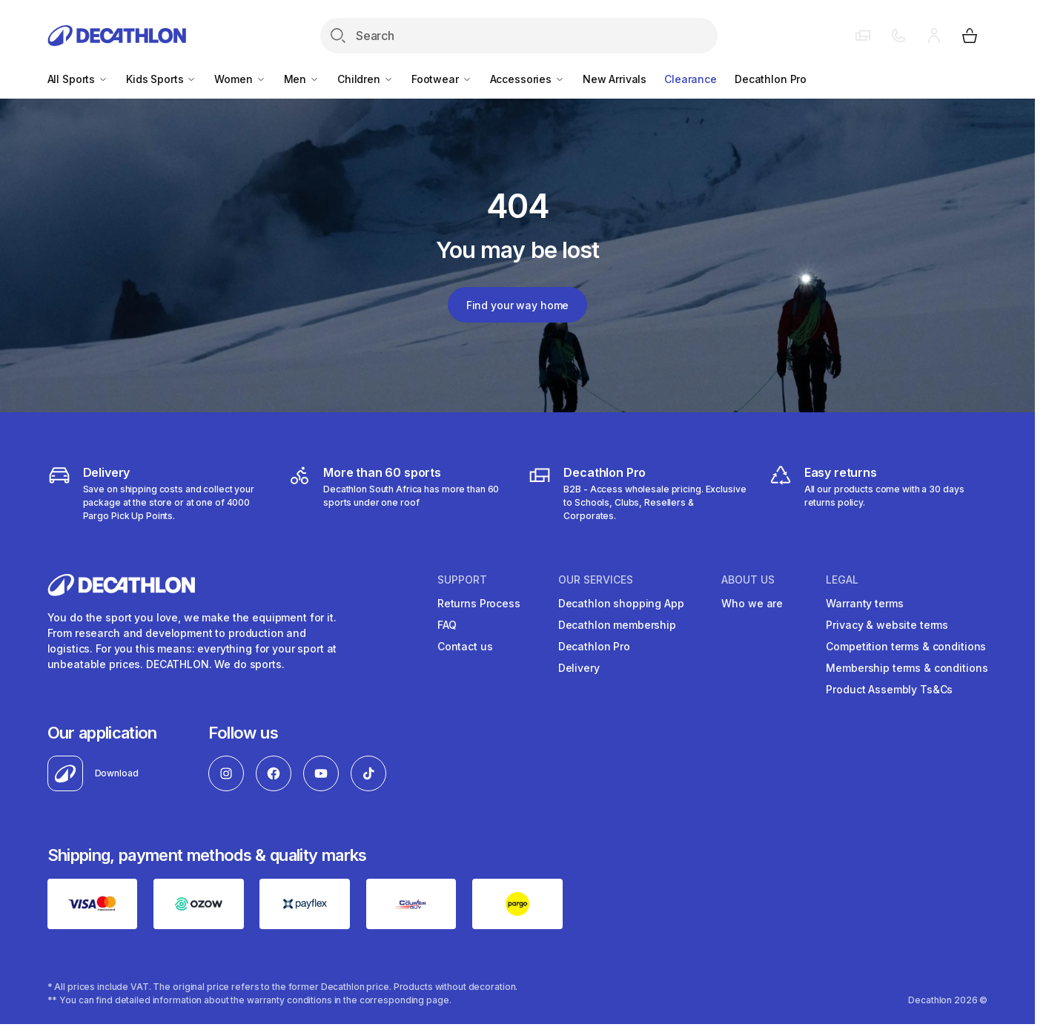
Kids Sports (161, 79)
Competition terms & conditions (906, 646)
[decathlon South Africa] (397, 493)
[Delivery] (157, 493)
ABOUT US (748, 580)
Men (302, 79)
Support (462, 580)
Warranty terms (864, 603)
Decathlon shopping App (621, 603)
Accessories (527, 79)
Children (365, 79)
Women (239, 79)
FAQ (447, 624)
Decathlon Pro (771, 79)
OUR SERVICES (595, 580)
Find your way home (517, 305)
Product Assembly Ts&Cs (889, 689)
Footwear (441, 79)
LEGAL (842, 580)
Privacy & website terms (887, 624)
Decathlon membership (617, 624)
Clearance (690, 79)
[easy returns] (878, 493)
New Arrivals (614, 79)
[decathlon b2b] (637, 493)
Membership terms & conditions (906, 667)
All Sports (77, 79)
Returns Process (478, 603)
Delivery (579, 667)
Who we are (752, 603)
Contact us (465, 646)
